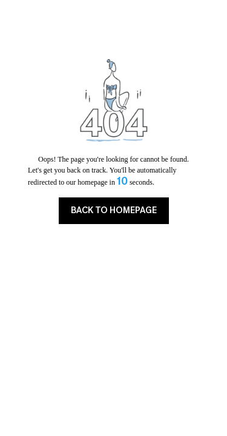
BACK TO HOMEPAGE (114, 210)
